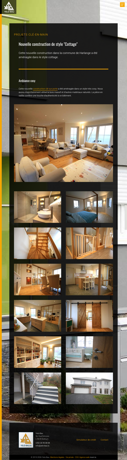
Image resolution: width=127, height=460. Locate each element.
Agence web (84, 457)
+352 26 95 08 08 (43, 443)
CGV (77, 457)
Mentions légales (57, 457)
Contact (104, 440)
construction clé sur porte (45, 88)
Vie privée (70, 457)
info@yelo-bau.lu (42, 446)
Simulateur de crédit (86, 440)
